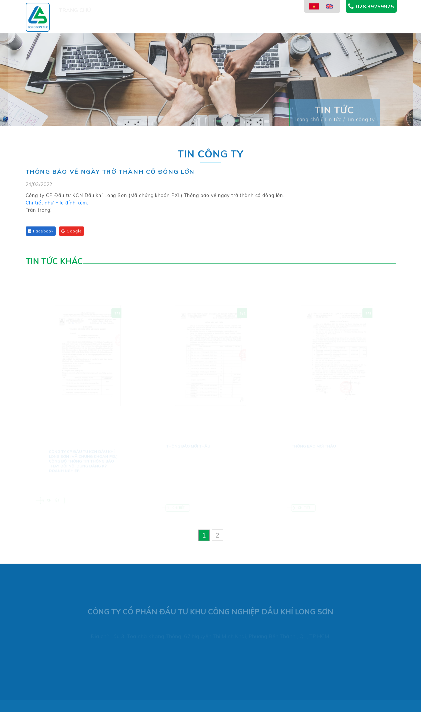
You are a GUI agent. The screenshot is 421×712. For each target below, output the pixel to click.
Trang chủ (75, 25)
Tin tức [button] (308, 14)
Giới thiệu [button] (113, 25)
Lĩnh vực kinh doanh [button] (193, 22)
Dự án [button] (145, 24)
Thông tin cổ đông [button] (261, 18)
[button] (204, 535)
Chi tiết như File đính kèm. (57, 204)
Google (71, 230)
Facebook (41, 230)
